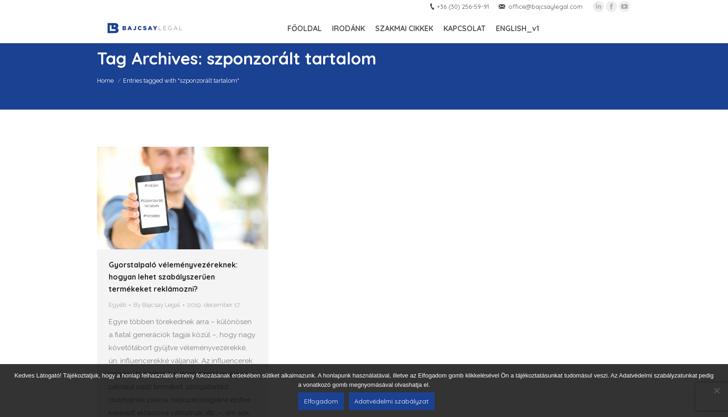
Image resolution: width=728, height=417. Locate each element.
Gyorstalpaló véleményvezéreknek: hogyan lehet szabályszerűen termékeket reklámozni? (173, 276)
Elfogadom (321, 401)
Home (105, 80)
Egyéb (117, 304)
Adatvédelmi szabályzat (391, 401)
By (156, 304)
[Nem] (716, 390)
